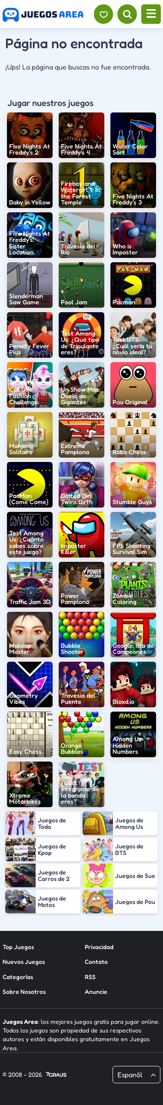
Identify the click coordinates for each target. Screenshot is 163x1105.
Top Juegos (18, 946)
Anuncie (96, 991)
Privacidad (99, 946)
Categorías (18, 976)
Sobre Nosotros (24, 991)
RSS (90, 976)
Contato (96, 961)
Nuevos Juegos (24, 961)
